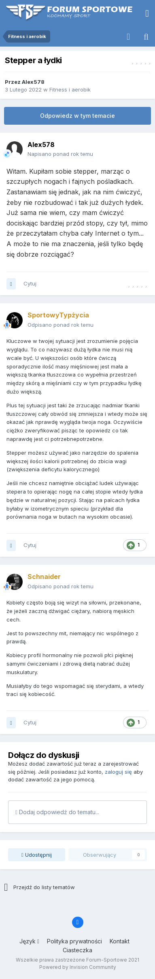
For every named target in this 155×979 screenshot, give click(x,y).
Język (29, 941)
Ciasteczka (77, 950)
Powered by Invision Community (77, 967)
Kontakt (120, 941)
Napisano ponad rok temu (60, 154)
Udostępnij (36, 855)
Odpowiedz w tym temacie (77, 115)
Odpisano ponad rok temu (60, 324)
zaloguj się (118, 771)
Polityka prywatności (74, 941)
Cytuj (29, 283)
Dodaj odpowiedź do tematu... (57, 812)
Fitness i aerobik (70, 89)
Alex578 (33, 82)
